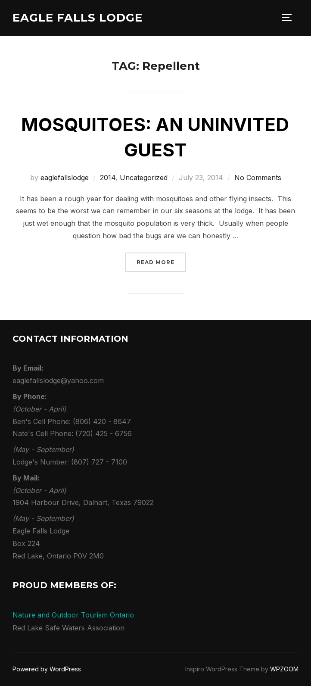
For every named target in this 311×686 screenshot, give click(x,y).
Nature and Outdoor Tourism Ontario (73, 615)
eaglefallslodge (64, 177)
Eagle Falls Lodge (77, 18)
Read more (161, 261)
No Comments (257, 177)
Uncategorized (144, 177)
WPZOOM (284, 669)
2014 (107, 177)
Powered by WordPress (46, 669)
